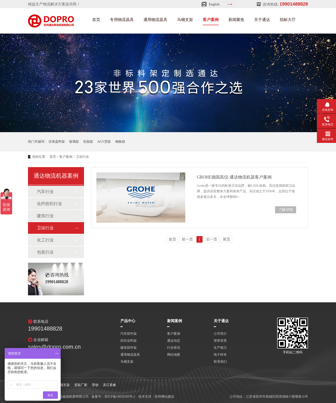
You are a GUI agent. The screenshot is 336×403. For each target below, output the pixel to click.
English (214, 4)
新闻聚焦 (236, 19)
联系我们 (220, 361)
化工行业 (45, 240)
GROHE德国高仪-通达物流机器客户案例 (234, 177)
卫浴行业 (82, 156)
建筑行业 (45, 216)
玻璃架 (74, 141)
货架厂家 (80, 385)
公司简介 (220, 333)
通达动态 (173, 340)
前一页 (187, 239)
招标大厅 (288, 19)
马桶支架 (185, 19)
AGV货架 (104, 141)
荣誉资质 (220, 340)
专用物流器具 (122, 19)
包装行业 (45, 252)
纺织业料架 (128, 340)
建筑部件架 (128, 347)
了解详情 (285, 210)
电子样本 (220, 354)
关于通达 (262, 19)
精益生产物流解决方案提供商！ (54, 4)
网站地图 (173, 354)
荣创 (95, 385)
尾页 (226, 239)
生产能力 (220, 347)
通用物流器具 (155, 19)
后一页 (211, 239)
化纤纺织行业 (49, 203)
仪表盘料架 (57, 141)
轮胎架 (88, 141)
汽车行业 (45, 191)
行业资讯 (173, 347)
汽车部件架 (128, 333)
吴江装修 (109, 385)
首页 (96, 19)
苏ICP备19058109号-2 (120, 396)
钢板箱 (120, 141)
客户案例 (211, 19)
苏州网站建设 (164, 396)
